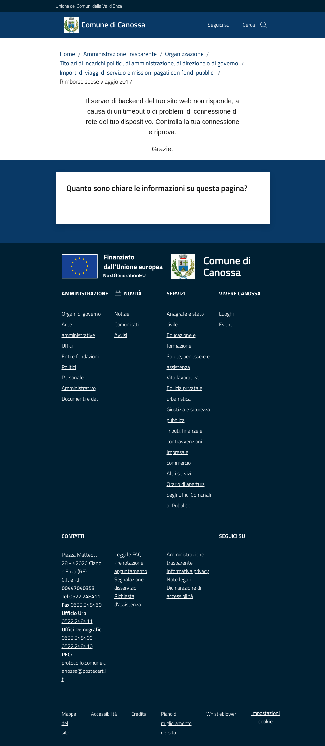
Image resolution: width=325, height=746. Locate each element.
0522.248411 (84, 596)
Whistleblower (221, 714)
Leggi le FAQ (128, 554)
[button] (264, 25)
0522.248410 (77, 646)
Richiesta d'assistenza (127, 600)
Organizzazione (184, 53)
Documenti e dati (80, 399)
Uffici (67, 346)
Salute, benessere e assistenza (188, 361)
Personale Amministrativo (79, 382)
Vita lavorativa (183, 377)
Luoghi (226, 314)
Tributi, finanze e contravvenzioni (184, 436)
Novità (133, 293)
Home (67, 53)
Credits (138, 714)
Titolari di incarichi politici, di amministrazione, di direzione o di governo (149, 63)
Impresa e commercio (179, 457)
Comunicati (126, 324)
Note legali (179, 579)
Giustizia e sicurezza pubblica (188, 414)
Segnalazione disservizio (129, 583)
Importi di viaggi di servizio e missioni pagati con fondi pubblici (137, 72)
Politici (69, 367)
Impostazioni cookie (265, 717)
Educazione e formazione (181, 340)
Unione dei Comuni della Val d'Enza (89, 5)
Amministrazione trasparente (185, 558)
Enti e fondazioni (80, 356)
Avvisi (120, 335)
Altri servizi (179, 473)
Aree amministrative (78, 329)
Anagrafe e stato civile (185, 319)
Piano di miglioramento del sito (176, 723)
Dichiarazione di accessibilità (184, 592)
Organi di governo (81, 314)
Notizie (121, 314)
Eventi (226, 324)
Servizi (176, 293)
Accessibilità (104, 714)
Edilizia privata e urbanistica (184, 393)
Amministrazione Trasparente (120, 53)
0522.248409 (77, 638)
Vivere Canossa (240, 293)
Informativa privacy (188, 571)
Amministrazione (85, 293)
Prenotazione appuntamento (130, 567)
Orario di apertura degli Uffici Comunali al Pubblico (189, 494)
